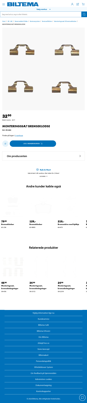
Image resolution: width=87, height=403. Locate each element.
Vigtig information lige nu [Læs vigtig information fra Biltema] (43, 313)
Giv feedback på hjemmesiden (43, 373)
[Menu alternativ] (3, 4)
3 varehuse (19, 135)
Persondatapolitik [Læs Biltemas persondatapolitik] (43, 361)
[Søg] (84, 14)
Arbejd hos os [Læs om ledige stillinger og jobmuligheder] (43, 343)
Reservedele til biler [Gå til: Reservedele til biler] (21, 21)
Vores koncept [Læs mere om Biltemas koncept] (43, 349)
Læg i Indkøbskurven (32, 143)
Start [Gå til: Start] (4, 21)
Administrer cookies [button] (43, 379)
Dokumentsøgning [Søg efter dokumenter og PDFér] (44, 385)
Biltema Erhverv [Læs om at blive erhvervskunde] (43, 331)
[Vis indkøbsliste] (77, 4)
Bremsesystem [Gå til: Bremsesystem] (35, 21)
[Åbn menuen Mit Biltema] (72, 4)
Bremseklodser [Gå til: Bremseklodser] (7, 224)
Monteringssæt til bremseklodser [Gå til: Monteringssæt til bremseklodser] (65, 21)
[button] (43, 9)
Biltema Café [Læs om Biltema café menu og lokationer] (43, 325)
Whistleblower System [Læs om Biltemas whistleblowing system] (43, 367)
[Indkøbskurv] (83, 4)
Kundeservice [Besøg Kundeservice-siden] (43, 319)
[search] (43, 14)
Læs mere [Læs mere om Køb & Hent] (44, 176)
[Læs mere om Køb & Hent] (43, 169)
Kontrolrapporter (43, 391)
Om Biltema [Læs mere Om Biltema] (43, 337)
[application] (82, 397)
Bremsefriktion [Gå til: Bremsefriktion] (47, 21)
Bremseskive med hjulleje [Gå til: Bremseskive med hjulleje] (68, 224)
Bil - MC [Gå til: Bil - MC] (10, 21)
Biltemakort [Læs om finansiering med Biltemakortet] (43, 355)
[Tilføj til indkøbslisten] (5, 143)
